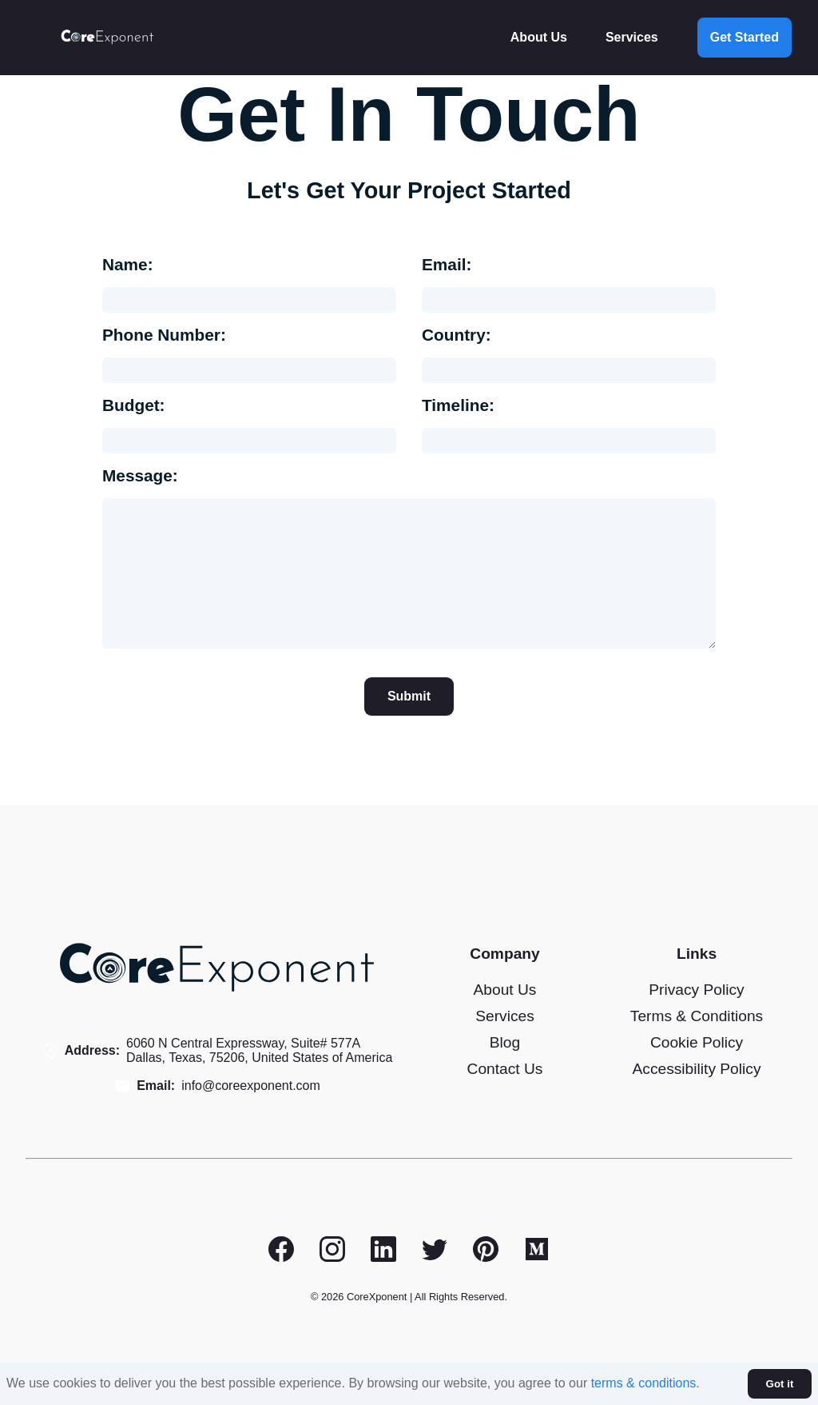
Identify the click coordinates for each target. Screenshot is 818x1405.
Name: (127, 264)
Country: (456, 334)
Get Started (744, 37)
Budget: (133, 405)
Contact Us (505, 1068)
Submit (409, 696)
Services (632, 37)
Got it (780, 1384)
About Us (538, 37)
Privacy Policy (696, 989)
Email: (446, 264)
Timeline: (458, 405)
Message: (140, 475)
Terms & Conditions (696, 1016)
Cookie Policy (696, 1042)
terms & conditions (644, 1383)
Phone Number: (164, 334)
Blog (505, 1042)
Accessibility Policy (696, 1068)
